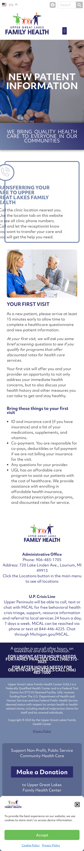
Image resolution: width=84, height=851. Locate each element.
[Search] (79, 5)
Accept (42, 835)
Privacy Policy (51, 845)
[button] (77, 804)
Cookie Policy (31, 845)
